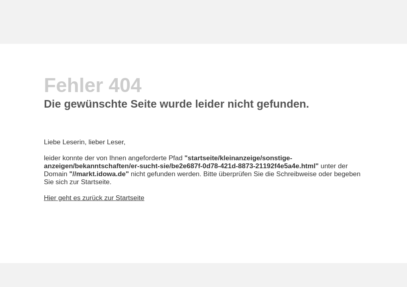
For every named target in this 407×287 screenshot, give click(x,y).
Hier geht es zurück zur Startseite (94, 198)
